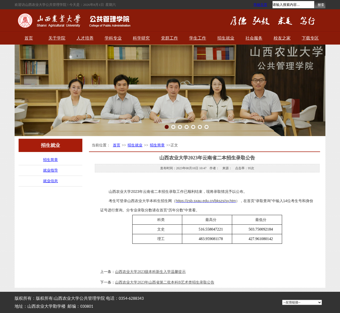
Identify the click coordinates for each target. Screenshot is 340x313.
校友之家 (282, 38)
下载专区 (310, 38)
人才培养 (85, 38)
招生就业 (225, 38)
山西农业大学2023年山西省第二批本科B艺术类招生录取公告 (164, 282)
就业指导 (50, 170)
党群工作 (169, 38)
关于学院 (56, 38)
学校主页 (260, 5)
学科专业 (113, 38)
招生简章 (50, 160)
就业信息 (50, 181)
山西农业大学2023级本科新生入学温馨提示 (150, 272)
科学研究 (141, 38)
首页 (28, 38)
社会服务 (253, 38)
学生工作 (197, 38)
